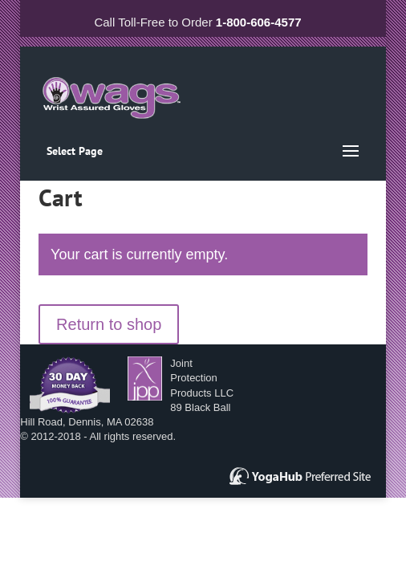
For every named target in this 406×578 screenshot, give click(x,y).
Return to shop (108, 324)
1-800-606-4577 (259, 22)
